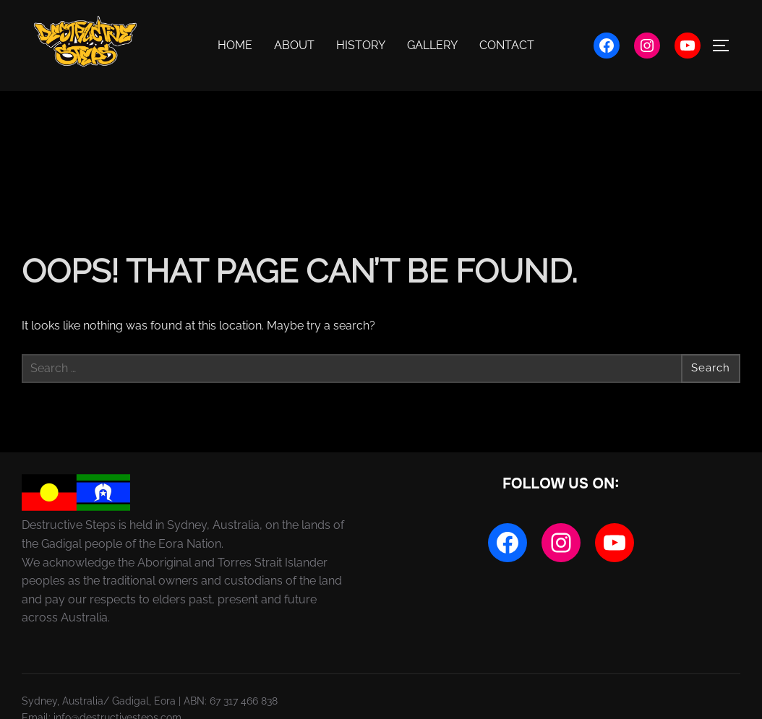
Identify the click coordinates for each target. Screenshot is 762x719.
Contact (506, 45)
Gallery (432, 45)
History (360, 45)
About (294, 45)
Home (235, 45)
